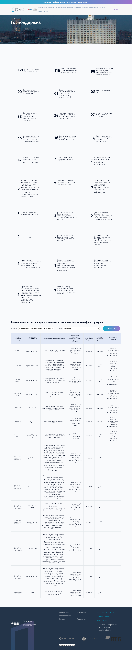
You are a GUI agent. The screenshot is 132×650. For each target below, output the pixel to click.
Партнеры (102, 7)
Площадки (51, 7)
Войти (116, 9)
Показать (111, 328)
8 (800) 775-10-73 (103, 620)
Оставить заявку (43, 11)
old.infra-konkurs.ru (83, 2)
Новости (70, 7)
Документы (77, 7)
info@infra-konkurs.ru (105, 612)
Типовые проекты (60, 7)
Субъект (59, 328)
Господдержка (42, 7)
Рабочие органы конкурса (90, 7)
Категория (14, 328)
